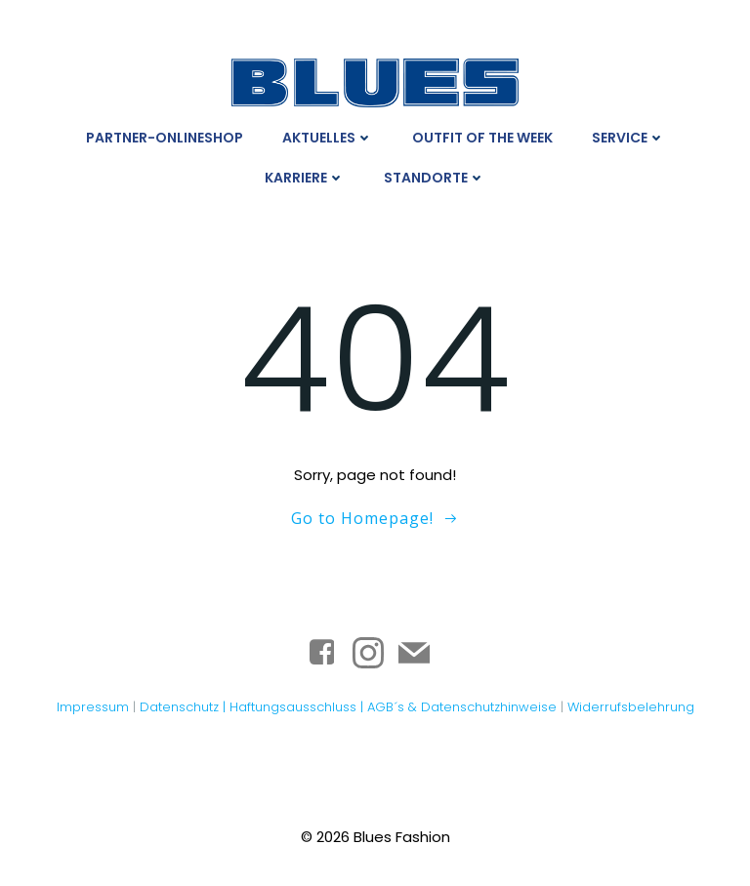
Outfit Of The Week (482, 136)
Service (628, 136)
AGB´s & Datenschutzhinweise (462, 705)
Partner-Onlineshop (164, 136)
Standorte (434, 176)
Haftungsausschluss (294, 705)
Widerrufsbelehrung (630, 705)
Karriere (305, 176)
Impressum (93, 705)
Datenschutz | (184, 705)
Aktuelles (327, 136)
